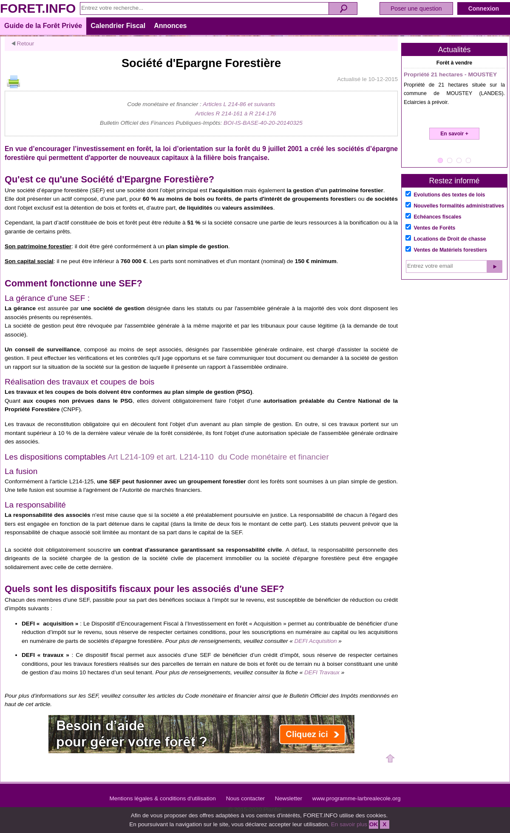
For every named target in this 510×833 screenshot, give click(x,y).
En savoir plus (349, 824)
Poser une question (416, 8)
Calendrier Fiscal (118, 25)
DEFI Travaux (322, 672)
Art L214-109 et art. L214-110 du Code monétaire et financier (218, 456)
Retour (22, 43)
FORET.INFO (38, 8)
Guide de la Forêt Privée (43, 25)
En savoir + (454, 134)
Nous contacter (245, 798)
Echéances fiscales (437, 217)
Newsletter (288, 798)
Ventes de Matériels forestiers (450, 250)
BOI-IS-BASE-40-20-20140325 (263, 123)
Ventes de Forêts (434, 228)
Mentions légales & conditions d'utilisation (162, 798)
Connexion (483, 8)
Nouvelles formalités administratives (459, 206)
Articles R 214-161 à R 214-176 (235, 113)
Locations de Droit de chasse (450, 239)
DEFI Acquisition (316, 641)
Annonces (170, 25)
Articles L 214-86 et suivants (239, 104)
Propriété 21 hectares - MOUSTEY (450, 74)
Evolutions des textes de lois (449, 195)
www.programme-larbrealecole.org (356, 798)
